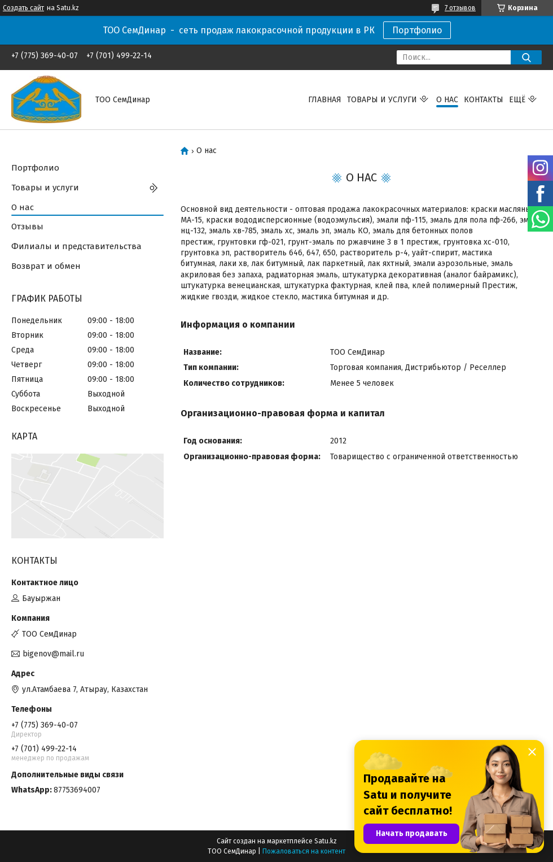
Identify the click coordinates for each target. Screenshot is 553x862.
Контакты (483, 100)
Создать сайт (23, 8)
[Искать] (526, 57)
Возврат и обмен (46, 266)
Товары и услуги (382, 100)
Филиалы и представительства (76, 246)
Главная (324, 100)
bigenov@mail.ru (53, 654)
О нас (447, 100)
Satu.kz (325, 841)
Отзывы (27, 226)
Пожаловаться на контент (303, 851)
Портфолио (417, 30)
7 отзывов (460, 8)
